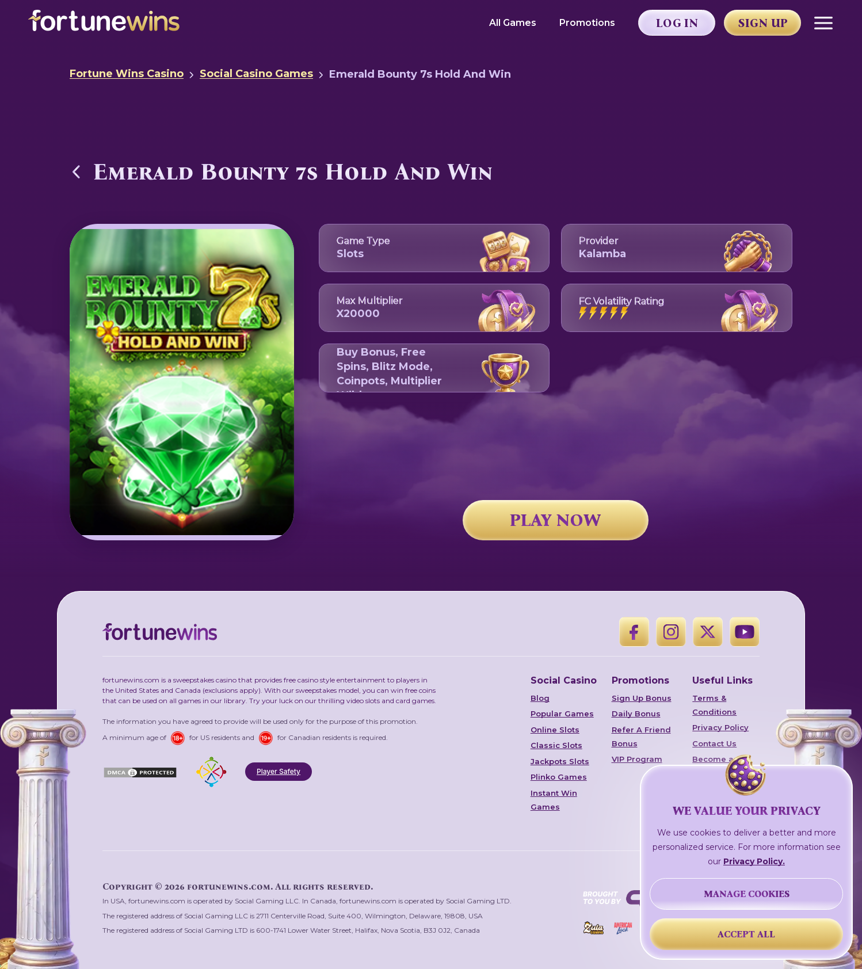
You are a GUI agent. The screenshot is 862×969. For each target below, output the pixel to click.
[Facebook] (634, 632)
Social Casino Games (256, 73)
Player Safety (278, 771)
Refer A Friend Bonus (641, 736)
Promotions (587, 22)
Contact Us (714, 743)
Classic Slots (556, 745)
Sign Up (763, 23)
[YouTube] (745, 632)
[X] (708, 632)
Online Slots (555, 729)
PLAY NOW (555, 520)
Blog (540, 698)
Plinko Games (559, 776)
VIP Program (637, 759)
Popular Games (562, 713)
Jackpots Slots (560, 761)
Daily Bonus (636, 713)
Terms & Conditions (714, 704)
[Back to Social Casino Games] (76, 171)
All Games (512, 22)
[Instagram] (671, 632)
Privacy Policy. (754, 861)
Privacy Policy (720, 727)
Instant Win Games (554, 799)
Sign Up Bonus (642, 698)
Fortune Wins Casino (127, 73)
